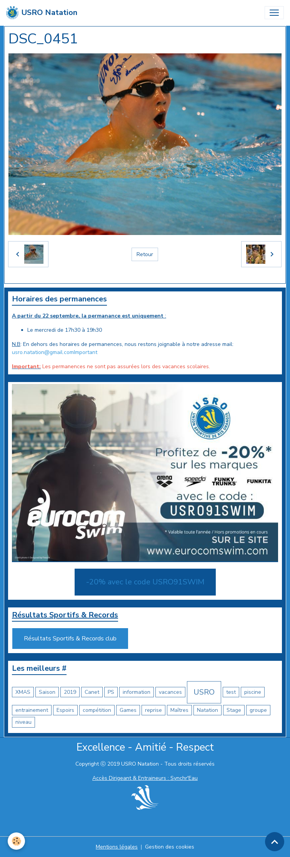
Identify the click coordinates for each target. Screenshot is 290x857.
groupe (258, 710)
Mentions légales (117, 846)
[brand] (41, 12)
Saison (47, 692)
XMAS (22, 692)
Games (128, 710)
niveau (23, 722)
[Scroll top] (274, 841)
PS (111, 692)
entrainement (31, 710)
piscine (252, 692)
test (231, 692)
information (136, 692)
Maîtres (179, 710)
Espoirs (65, 710)
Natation (207, 710)
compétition (97, 710)
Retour (145, 254)
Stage (234, 710)
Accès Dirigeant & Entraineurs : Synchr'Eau (145, 778)
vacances (170, 692)
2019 (70, 692)
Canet (92, 692)
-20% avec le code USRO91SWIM (145, 582)
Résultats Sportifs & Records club (70, 638)
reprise (153, 710)
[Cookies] (16, 841)
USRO (204, 692)
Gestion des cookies (169, 846)
